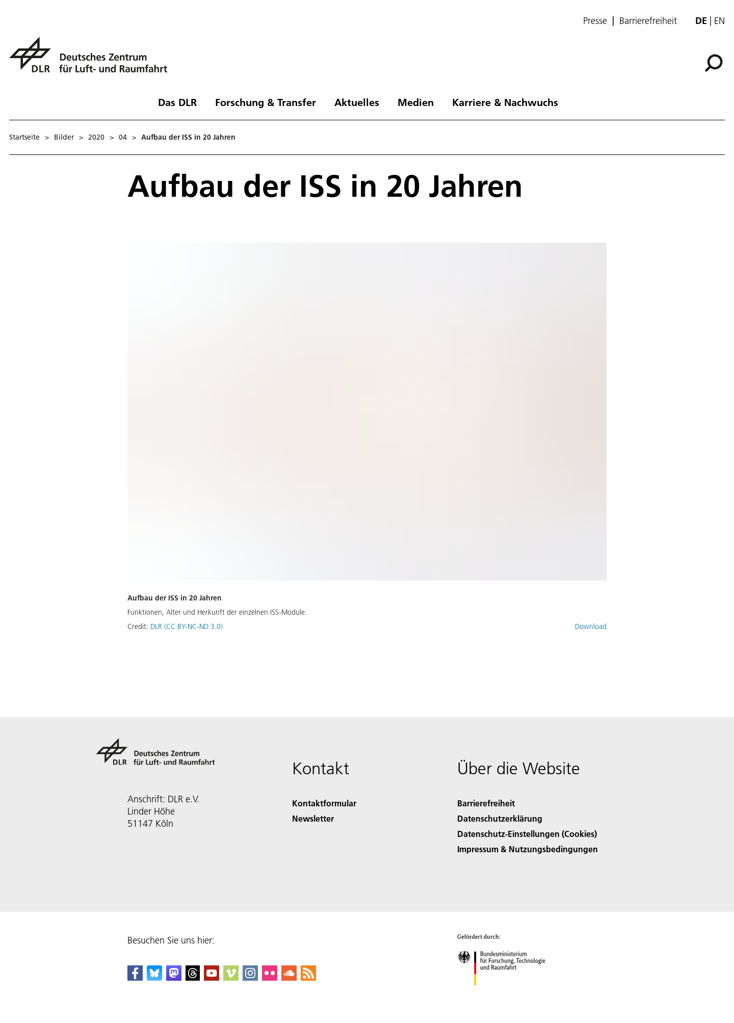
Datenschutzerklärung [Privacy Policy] (499, 818)
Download (591, 626)
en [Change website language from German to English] (719, 21)
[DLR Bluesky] (154, 977)
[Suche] (713, 63)
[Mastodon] (173, 977)
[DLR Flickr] (269, 977)
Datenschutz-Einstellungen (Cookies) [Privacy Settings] (527, 833)
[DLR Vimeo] (231, 977)
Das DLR (177, 102)
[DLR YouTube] (211, 977)
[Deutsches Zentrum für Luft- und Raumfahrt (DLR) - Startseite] (92, 60)
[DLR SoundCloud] (289, 977)
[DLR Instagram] (250, 977)
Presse (595, 21)
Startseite (24, 137)
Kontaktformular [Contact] (324, 803)
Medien (416, 102)
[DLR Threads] (193, 977)
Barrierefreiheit (648, 21)
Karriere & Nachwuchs (505, 102)
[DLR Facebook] (135, 977)
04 (123, 137)
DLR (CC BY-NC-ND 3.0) (186, 626)
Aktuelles (356, 102)
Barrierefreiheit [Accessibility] (486, 803)
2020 (96, 137)
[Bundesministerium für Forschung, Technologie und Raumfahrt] (507, 994)
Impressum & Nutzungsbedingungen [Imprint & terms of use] (527, 849)
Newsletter (313, 818)
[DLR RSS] (308, 977)
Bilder (64, 137)
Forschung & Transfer (265, 102)
